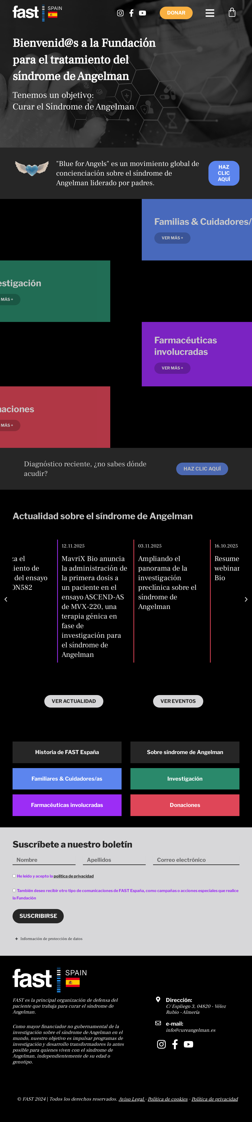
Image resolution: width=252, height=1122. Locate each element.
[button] (6, 599)
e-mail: (174, 1023)
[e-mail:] (158, 1023)
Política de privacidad (214, 1099)
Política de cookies (168, 1099)
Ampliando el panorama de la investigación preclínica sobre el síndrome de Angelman (188, 582)
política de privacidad (74, 876)
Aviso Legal (131, 1099)
